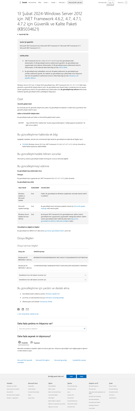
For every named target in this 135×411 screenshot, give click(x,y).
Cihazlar (53, 2)
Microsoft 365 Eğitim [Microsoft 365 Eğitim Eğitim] (53, 395)
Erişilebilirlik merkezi (79, 360)
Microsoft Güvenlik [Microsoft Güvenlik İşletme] (71, 389)
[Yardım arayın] (111, 2)
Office (39, 2)
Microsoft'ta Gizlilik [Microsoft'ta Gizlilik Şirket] (113, 392)
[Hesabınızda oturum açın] (122, 2)
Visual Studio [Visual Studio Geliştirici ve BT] (92, 408)
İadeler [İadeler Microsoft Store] (29, 395)
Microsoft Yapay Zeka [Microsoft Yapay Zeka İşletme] (72, 386)
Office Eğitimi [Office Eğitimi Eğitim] (51, 398)
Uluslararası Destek (46, 301)
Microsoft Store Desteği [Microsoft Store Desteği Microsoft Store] (33, 392)
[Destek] (24, 2)
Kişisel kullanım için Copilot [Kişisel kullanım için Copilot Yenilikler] (13, 389)
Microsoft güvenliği (60, 360)
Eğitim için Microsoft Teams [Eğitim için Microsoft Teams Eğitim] (54, 392)
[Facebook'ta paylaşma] (18, 309)
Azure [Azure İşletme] (68, 392)
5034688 (25, 144)
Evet (71, 376)
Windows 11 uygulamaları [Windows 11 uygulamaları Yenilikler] (12, 398)
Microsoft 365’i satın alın (75, 2)
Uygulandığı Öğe (23, 34)
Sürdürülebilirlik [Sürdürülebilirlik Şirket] (112, 398)
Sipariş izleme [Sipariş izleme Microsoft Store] (31, 398)
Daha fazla (62, 2)
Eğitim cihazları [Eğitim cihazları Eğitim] (51, 389)
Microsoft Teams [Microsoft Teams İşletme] (71, 406)
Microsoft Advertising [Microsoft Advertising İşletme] (72, 401)
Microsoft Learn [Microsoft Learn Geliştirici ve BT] (92, 389)
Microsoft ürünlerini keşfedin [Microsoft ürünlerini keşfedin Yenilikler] (13, 395)
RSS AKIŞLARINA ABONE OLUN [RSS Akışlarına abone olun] (29, 314)
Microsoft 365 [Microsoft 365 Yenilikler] (10, 392)
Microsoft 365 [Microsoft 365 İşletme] (70, 398)
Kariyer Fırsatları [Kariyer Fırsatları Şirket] (112, 386)
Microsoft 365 (32, 2)
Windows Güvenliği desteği (55, 298)
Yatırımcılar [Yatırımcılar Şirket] (111, 395)
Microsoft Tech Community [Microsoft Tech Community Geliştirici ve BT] (95, 396)
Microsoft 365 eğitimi (43, 360)
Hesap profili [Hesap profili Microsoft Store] (31, 386)
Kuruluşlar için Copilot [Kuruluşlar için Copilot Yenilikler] (12, 386)
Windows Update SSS (53, 294)
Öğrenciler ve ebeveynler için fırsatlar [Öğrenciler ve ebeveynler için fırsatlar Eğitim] (56, 404)
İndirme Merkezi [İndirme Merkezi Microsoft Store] (31, 389)
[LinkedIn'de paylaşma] (22, 309)
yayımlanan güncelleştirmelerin (54, 231)
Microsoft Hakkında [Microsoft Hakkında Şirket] (113, 389)
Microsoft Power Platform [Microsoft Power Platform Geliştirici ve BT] (94, 402)
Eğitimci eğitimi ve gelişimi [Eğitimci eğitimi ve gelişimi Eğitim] (54, 401)
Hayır (81, 376)
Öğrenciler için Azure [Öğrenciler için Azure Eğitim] (53, 406)
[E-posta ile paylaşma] (26, 309)
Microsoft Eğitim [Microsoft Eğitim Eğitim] (52, 386)
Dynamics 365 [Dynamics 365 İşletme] (70, 395)
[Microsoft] (13, 2)
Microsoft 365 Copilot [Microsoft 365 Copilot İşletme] (72, 404)
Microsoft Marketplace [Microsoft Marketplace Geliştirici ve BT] (94, 399)
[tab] (23, 342)
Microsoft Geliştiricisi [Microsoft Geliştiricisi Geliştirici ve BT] (93, 386)
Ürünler (46, 2)
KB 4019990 (63, 67)
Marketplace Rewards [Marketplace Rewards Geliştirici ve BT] (94, 405)
